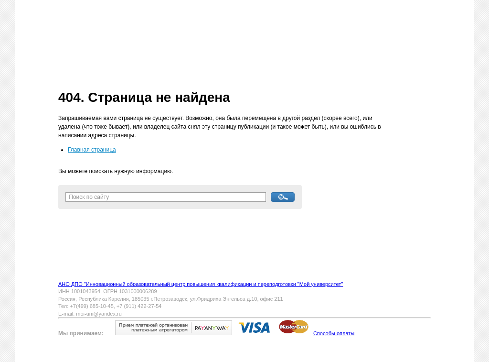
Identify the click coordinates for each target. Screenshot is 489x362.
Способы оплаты (333, 333)
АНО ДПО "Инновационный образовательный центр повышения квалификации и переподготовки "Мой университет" (200, 284)
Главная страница (92, 149)
